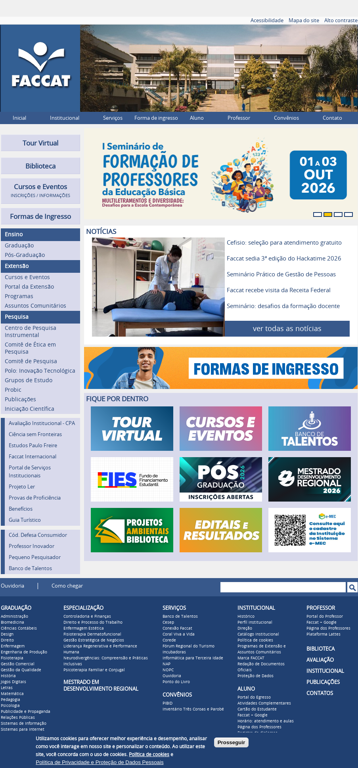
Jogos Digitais (13, 682)
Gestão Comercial (17, 664)
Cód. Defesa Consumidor (38, 535)
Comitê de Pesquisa (31, 361)
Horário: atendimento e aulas (265, 721)
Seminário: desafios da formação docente (283, 306)
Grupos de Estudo (28, 380)
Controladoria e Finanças (87, 616)
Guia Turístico (25, 520)
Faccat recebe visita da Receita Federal (279, 290)
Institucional (64, 118)
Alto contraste (341, 20)
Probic (13, 390)
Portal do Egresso (254, 697)
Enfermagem (13, 646)
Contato (332, 118)
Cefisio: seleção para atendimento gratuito (284, 242)
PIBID (167, 703)
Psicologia (10, 705)
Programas (19, 296)
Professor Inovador (31, 546)
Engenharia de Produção (24, 652)
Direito (7, 640)
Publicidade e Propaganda (25, 711)
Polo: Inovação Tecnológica (40, 371)
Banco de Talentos (30, 568)
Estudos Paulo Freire (33, 445)
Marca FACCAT (250, 658)
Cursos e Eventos (27, 277)
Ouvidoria (12, 586)
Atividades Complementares (264, 703)
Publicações (20, 399)
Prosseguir (231, 742)
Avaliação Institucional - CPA (42, 423)
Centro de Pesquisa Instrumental (30, 332)
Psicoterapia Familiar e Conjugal (94, 670)
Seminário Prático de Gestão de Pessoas (281, 274)
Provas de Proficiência (35, 498)
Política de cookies (255, 640)
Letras (7, 688)
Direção (244, 628)
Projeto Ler (22, 487)
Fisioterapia (12, 658)
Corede (169, 640)
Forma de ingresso (156, 118)
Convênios (286, 118)
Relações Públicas (18, 717)
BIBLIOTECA (320, 649)
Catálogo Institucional (258, 634)
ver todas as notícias (287, 328)
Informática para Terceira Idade (193, 658)
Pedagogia (10, 699)
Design (7, 634)
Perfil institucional (254, 622)
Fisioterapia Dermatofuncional (92, 634)
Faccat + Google (252, 715)
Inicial (19, 118)
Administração (14, 616)
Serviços (113, 118)
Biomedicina (12, 622)
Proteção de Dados (255, 676)
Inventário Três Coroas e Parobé (193, 709)
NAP (166, 664)
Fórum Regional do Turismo (188, 646)
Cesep (168, 622)
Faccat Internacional (32, 457)
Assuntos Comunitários (35, 306)
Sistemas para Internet (22, 729)
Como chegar (67, 586)
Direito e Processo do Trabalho (93, 622)
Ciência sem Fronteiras (35, 434)
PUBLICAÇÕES (323, 682)
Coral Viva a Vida (179, 634)
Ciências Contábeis (19, 628)
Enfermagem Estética (83, 628)
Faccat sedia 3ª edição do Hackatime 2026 (284, 258)
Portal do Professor (324, 616)
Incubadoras (174, 652)
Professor (239, 118)
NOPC (168, 670)
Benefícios (21, 509)
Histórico (246, 616)
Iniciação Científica (29, 409)
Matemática (12, 693)
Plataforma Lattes (323, 634)
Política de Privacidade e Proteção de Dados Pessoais (99, 762)
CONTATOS (319, 693)
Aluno (197, 118)
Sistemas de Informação (23, 723)
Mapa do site (304, 20)
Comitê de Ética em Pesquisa (30, 348)
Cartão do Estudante (257, 709)
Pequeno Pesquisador (35, 557)
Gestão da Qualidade (21, 670)
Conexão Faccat (177, 628)
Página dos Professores (259, 727)
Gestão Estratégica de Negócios (93, 640)
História (8, 676)
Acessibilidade (267, 20)
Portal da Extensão (29, 286)
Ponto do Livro (176, 682)
